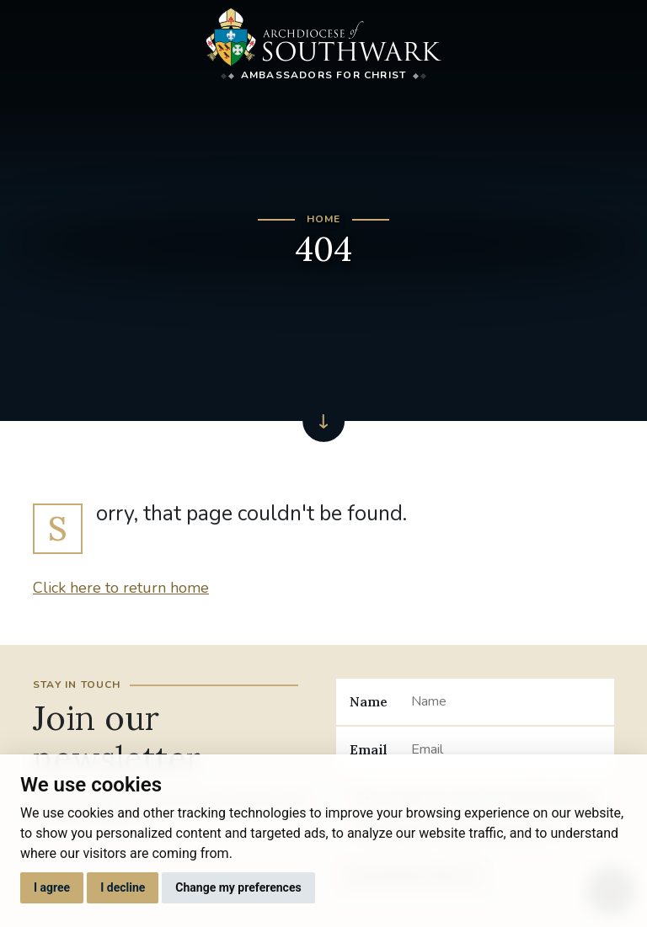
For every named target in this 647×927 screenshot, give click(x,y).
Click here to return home (121, 588)
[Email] (506, 749)
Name (369, 701)
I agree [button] (52, 887)
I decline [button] (122, 887)
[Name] (506, 701)
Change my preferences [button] (238, 887)
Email (369, 749)
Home (324, 219)
